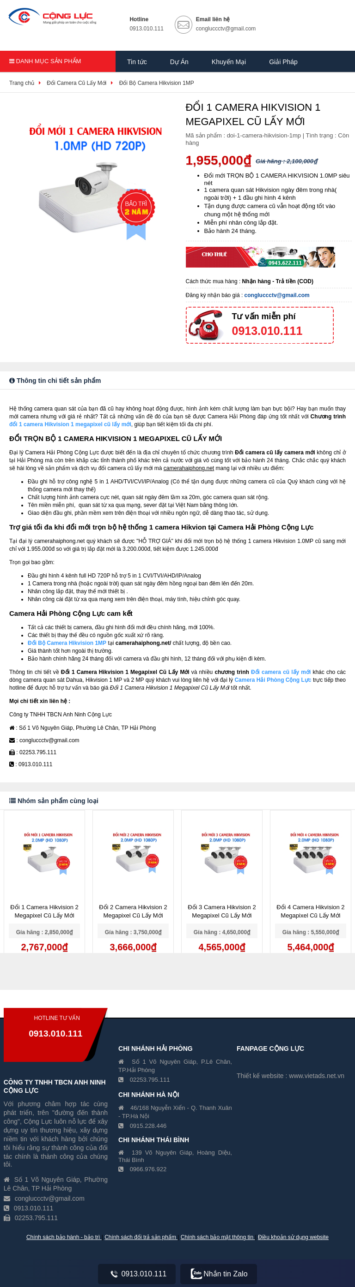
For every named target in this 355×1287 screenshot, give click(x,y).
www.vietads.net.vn (316, 1075)
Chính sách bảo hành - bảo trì (64, 1237)
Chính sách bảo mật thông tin (218, 1237)
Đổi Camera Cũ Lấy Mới (76, 83)
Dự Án (179, 62)
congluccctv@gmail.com (277, 295)
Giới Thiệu (194, 84)
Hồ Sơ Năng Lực (256, 84)
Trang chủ (21, 83)
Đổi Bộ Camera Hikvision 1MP (156, 83)
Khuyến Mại (229, 62)
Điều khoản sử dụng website (293, 1237)
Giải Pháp (283, 62)
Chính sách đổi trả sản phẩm (141, 1237)
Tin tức (137, 62)
